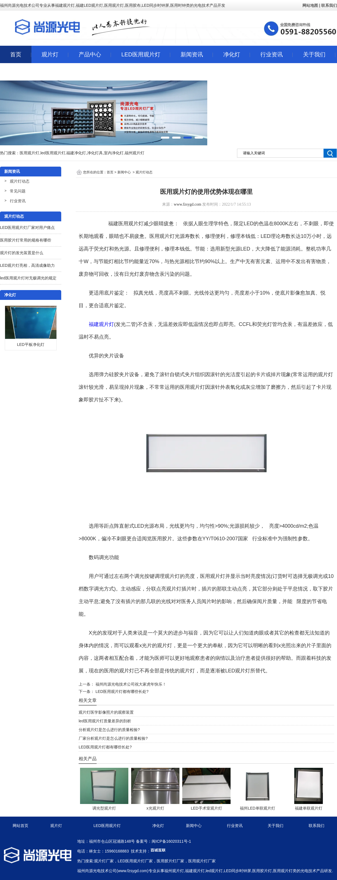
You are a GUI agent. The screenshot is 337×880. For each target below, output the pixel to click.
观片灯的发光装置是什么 (21, 253)
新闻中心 (124, 172)
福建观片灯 (101, 324)
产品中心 (90, 54)
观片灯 (50, 54)
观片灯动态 (19, 181)
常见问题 (18, 191)
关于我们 (314, 54)
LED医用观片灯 (140, 54)
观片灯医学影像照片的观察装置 (106, 712)
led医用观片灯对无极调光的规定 (28, 278)
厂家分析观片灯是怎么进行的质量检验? (113, 738)
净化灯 (231, 54)
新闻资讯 (192, 54)
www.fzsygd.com (187, 204)
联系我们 (21, 72)
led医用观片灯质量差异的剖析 (105, 721)
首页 (15, 54)
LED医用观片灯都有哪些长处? (121, 691)
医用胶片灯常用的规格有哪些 (25, 240)
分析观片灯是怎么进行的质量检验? (109, 729)
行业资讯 (271, 54)
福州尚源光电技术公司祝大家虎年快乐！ (130, 684)
